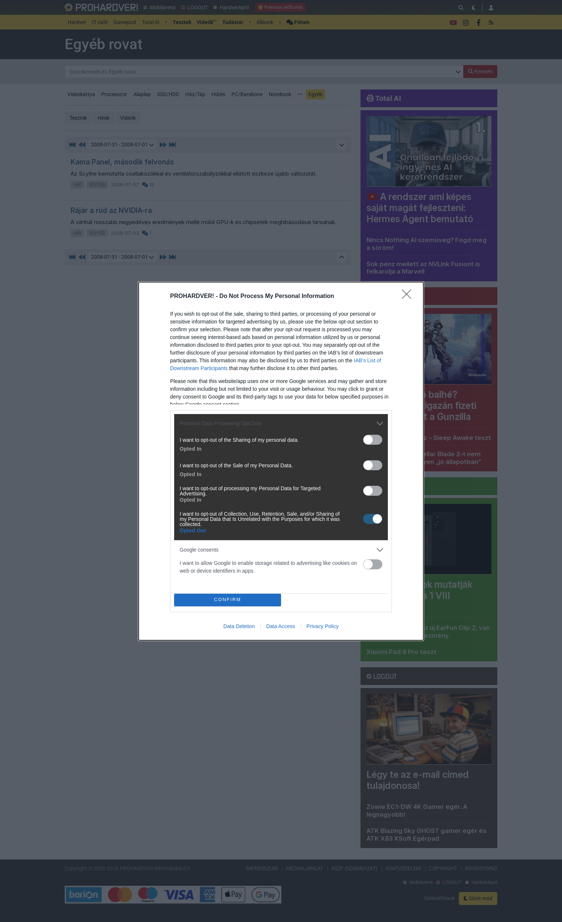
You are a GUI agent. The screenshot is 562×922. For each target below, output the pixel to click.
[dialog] (281, 461)
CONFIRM (227, 600)
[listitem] (281, 423)
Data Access (280, 626)
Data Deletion (239, 626)
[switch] (372, 440)
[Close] (409, 296)
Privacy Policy (323, 626)
